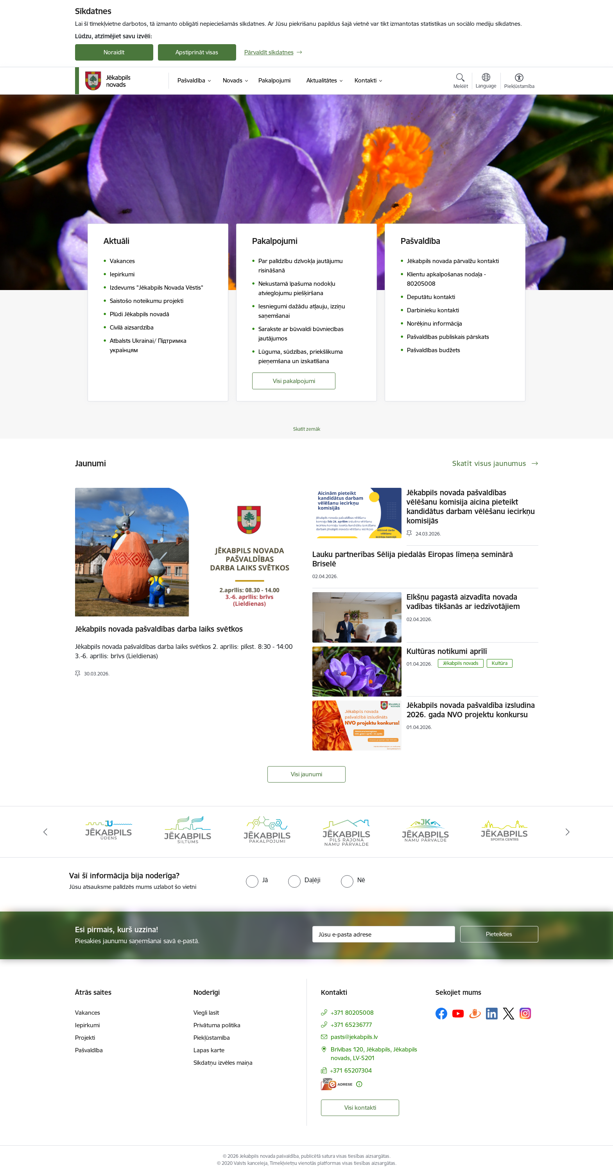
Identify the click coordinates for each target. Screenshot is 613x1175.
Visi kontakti (360, 1107)
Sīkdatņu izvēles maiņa (223, 1062)
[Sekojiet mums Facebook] (441, 1013)
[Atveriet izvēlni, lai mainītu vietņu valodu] (486, 82)
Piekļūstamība (212, 1037)
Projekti (85, 1037)
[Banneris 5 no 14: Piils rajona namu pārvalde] (425, 831)
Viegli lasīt (206, 1012)
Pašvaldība (89, 1050)
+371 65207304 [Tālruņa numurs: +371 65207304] (351, 1070)
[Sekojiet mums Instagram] (525, 1013)
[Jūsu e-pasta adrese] (383, 934)
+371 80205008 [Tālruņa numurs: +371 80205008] (352, 1012)
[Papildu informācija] (359, 1084)
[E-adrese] (336, 1084)
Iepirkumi (87, 1025)
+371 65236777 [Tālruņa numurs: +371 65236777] (351, 1024)
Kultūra (499, 663)
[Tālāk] (568, 831)
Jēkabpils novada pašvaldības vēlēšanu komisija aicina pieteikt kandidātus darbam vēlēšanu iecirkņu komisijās (471, 506)
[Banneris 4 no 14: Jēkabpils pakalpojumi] (346, 831)
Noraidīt (114, 52)
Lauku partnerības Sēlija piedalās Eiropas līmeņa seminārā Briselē (412, 559)
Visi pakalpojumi (294, 381)
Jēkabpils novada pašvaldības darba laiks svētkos (159, 629)
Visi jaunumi (306, 774)
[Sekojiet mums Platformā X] (508, 1013)
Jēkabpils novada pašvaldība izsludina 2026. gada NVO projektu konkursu (471, 709)
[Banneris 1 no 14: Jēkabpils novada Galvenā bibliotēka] (109, 831)
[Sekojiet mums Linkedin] (492, 1013)
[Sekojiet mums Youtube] (458, 1013)
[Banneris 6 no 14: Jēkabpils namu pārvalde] (504, 831)
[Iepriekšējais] (45, 831)
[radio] (257, 880)
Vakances (87, 1012)
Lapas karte (209, 1050)
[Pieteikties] (499, 934)
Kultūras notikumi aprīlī (447, 651)
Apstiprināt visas (197, 52)
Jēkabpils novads (461, 663)
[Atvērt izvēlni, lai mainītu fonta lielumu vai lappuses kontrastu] (519, 82)
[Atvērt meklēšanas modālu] (461, 82)
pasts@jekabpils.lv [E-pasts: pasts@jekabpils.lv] (354, 1037)
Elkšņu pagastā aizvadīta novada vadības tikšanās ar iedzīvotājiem (463, 601)
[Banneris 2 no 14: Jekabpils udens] (187, 831)
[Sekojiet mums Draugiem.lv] (475, 1013)
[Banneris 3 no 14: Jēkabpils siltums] (267, 831)
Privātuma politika (217, 1025)
